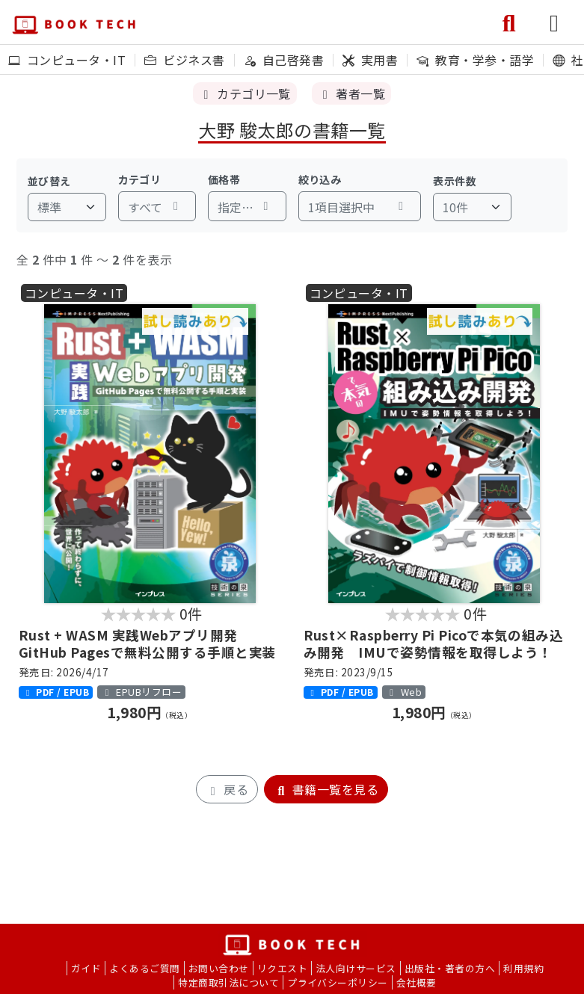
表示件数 (454, 180)
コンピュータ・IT (67, 60)
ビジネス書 (184, 60)
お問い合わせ (218, 968)
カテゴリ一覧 (245, 93)
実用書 (370, 60)
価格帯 (224, 179)
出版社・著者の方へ (450, 968)
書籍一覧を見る (326, 789)
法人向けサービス (356, 968)
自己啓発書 (284, 60)
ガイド (86, 968)
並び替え (49, 180)
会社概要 (416, 982)
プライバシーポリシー (337, 982)
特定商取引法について (228, 982)
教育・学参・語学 (475, 60)
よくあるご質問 (144, 968)
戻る (227, 789)
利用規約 (523, 968)
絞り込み (320, 179)
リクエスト (282, 968)
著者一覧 (351, 93)
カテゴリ (140, 179)
